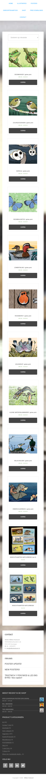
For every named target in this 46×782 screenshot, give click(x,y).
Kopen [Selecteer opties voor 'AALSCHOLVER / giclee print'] (23, 468)
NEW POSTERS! (12, 670)
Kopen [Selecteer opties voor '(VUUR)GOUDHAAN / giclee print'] (23, 130)
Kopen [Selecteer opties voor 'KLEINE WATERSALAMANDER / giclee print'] (23, 420)
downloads (5, 728)
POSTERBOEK (7, 742)
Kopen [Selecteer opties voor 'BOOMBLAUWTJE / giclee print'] (23, 227)
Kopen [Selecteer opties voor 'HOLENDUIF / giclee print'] (23, 372)
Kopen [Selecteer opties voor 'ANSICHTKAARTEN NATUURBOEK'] (23, 613)
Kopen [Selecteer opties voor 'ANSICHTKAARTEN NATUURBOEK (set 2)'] (23, 565)
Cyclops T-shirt (6, 725)
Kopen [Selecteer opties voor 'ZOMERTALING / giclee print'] (23, 275)
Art (3, 722)
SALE (4, 745)
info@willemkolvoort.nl (13, 648)
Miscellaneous (6, 739)
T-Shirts (4, 751)
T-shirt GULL (6, 748)
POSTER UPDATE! (13, 664)
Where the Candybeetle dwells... (12, 754)
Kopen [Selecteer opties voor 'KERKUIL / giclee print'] (23, 179)
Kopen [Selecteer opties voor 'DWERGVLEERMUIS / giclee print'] (23, 517)
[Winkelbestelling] (23, 37)
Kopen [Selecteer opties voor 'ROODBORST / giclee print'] (23, 323)
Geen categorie (7, 731)
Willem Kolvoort (23, 25)
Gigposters (5, 734)
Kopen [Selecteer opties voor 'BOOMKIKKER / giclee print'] (23, 82)
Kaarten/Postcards (7, 736)
